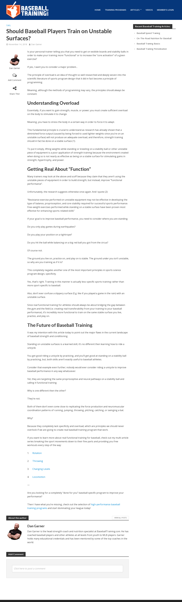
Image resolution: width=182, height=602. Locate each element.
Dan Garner (36, 44)
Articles (134, 10)
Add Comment (14, 80)
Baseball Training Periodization (152, 48)
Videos (149, 10)
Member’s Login (165, 10)
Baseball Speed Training (148, 33)
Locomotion (38, 476)
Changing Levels (41, 469)
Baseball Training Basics (148, 43)
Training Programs (115, 10)
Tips (8, 25)
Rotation (37, 453)
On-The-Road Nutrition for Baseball (154, 38)
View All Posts (120, 518)
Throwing (37, 461)
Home (98, 10)
